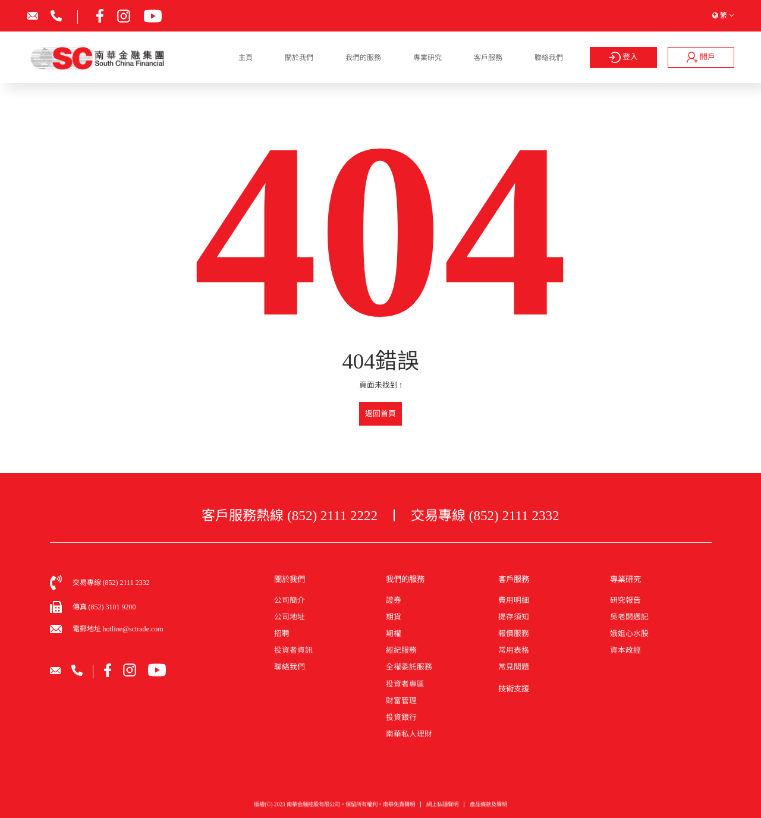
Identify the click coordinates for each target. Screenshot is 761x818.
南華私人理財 (409, 734)
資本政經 (625, 650)
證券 (393, 600)
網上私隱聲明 (442, 809)
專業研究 (427, 58)
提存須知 (513, 617)
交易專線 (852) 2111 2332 (485, 515)
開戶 (701, 57)
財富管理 (401, 701)
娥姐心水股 (629, 634)
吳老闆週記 (629, 617)
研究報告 (625, 600)
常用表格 (513, 650)
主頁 (245, 58)
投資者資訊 (293, 650)
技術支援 (513, 688)
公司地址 (289, 617)
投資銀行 (401, 717)
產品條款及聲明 (488, 809)
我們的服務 (363, 58)
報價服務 (513, 634)
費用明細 (513, 600)
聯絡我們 (548, 58)
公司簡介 (289, 600)
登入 (624, 57)
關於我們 (299, 58)
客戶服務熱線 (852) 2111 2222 (290, 515)
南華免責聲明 (399, 809)
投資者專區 (405, 684)
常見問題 (513, 667)
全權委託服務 (409, 667)
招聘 (282, 634)
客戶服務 (488, 58)
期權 (393, 634)
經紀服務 (401, 650)
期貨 (393, 617)
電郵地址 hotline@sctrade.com (118, 629)
